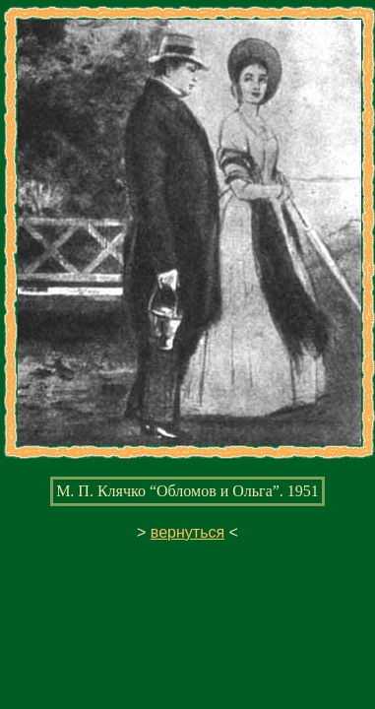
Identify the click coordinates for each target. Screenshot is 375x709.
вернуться (187, 532)
